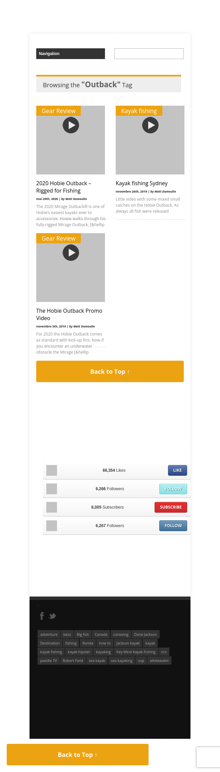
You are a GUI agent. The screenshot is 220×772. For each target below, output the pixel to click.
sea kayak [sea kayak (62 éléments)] (97, 660)
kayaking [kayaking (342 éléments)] (103, 651)
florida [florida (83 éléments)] (88, 643)
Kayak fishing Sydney (140, 183)
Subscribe (171, 507)
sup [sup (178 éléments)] (141, 660)
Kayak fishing (138, 111)
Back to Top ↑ (110, 371)
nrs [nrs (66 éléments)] (164, 651)
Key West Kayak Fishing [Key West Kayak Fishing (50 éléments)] (136, 651)
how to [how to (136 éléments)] (105, 643)
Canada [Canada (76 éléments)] (101, 634)
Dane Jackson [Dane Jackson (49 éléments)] (145, 634)
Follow (173, 489)
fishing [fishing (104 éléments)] (70, 643)
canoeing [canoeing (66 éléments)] (121, 634)
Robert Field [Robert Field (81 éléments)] (73, 660)
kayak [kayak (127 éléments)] (150, 643)
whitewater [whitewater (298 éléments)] (159, 660)
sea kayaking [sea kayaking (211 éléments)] (121, 660)
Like (177, 470)
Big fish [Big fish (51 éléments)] (83, 634)
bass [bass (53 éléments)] (67, 634)
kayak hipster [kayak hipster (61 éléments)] (79, 651)
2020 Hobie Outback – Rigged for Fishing (63, 186)
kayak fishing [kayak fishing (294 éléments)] (51, 651)
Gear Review (58, 111)
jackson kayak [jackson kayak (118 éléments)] (128, 643)
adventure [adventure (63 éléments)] (49, 634)
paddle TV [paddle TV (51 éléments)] (48, 660)
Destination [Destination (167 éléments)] (50, 643)
